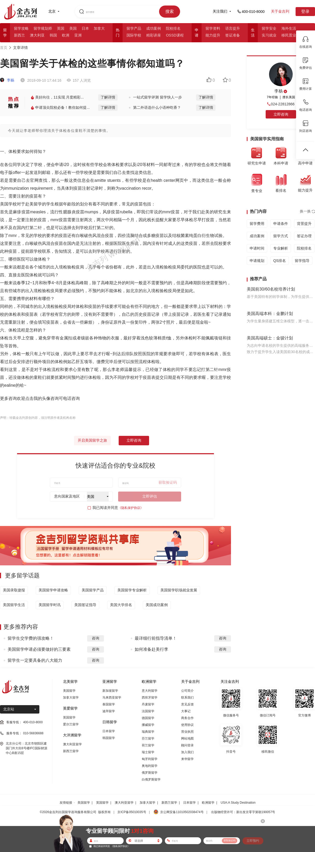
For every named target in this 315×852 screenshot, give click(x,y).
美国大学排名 (121, 605)
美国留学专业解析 (132, 590)
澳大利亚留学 (72, 744)
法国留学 (148, 711)
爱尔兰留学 (71, 724)
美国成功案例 (157, 605)
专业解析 (280, 248)
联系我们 (187, 697)
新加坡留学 (110, 691)
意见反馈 (187, 704)
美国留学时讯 (50, 605)
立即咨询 (134, 440)
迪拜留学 (108, 711)
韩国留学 (108, 738)
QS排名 (279, 261)
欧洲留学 (208, 802)
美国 (73, 28)
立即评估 (149, 496)
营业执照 (187, 732)
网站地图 (187, 738)
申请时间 (257, 248)
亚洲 (78, 35)
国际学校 (134, 35)
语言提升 (232, 28)
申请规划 (257, 261)
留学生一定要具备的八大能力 (35, 660)
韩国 (53, 35)
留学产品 (134, 28)
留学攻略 (21, 28)
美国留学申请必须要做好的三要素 (39, 649)
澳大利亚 (37, 35)
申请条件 (280, 223)
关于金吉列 (280, 11)
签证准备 (232, 35)
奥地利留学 (150, 766)
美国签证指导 (85, 605)
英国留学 (69, 717)
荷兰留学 (148, 745)
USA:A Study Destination (238, 802)
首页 (3, 47)
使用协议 (187, 725)
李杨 (7, 80)
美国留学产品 (93, 590)
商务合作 (187, 718)
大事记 (186, 711)
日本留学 (108, 731)
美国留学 (69, 691)
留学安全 (269, 28)
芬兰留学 (148, 738)
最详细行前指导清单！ (156, 638)
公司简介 (187, 691)
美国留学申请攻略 (53, 590)
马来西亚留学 (111, 697)
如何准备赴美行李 (151, 649)
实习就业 (269, 35)
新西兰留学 (71, 751)
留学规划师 (43, 28)
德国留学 (148, 718)
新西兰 (19, 35)
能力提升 (213, 35)
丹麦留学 (148, 704)
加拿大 (99, 28)
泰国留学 (108, 704)
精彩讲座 (153, 35)
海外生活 (288, 28)
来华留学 (187, 759)
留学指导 (302, 261)
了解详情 (108, 97)
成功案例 (153, 28)
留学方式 (280, 236)
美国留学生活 (14, 605)
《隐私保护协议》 (130, 508)
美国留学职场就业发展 (178, 590)
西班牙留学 (150, 697)
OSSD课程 (175, 35)
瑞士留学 (148, 752)
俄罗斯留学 (150, 772)
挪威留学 (148, 725)
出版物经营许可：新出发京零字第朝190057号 (243, 812)
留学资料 (213, 28)
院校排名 (173, 28)
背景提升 (304, 223)
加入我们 (187, 752)
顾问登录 (187, 745)
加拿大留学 (71, 697)
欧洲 (65, 35)
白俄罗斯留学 (151, 779)
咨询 (95, 638)
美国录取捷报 (14, 590)
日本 (85, 28)
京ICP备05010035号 (131, 812)
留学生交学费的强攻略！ (31, 638)
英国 (60, 28)
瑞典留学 (148, 732)
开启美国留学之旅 (92, 440)
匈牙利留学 (150, 759)
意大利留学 (150, 691)
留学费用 (257, 223)
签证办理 (304, 236)
